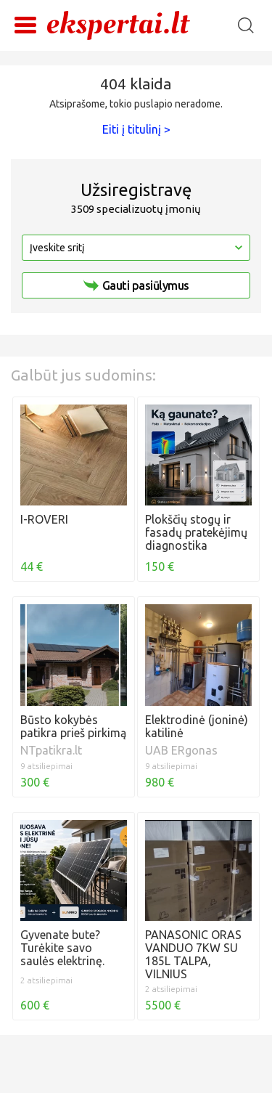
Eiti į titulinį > (136, 129)
